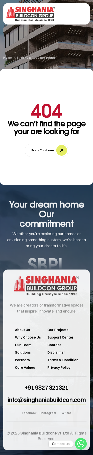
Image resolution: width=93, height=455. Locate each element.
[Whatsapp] (81, 444)
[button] (46, 394)
